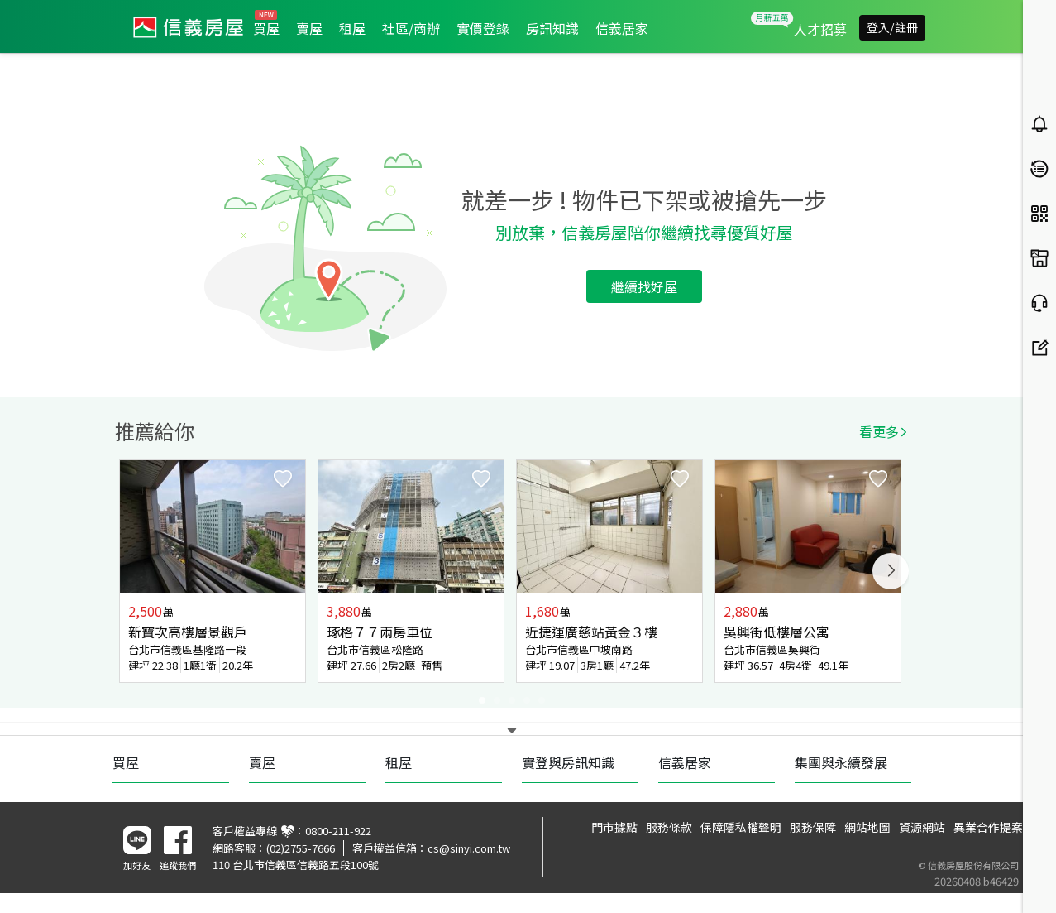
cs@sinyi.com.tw (469, 848)
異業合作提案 (988, 827)
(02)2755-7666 (300, 848)
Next (890, 571)
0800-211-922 (338, 831)
